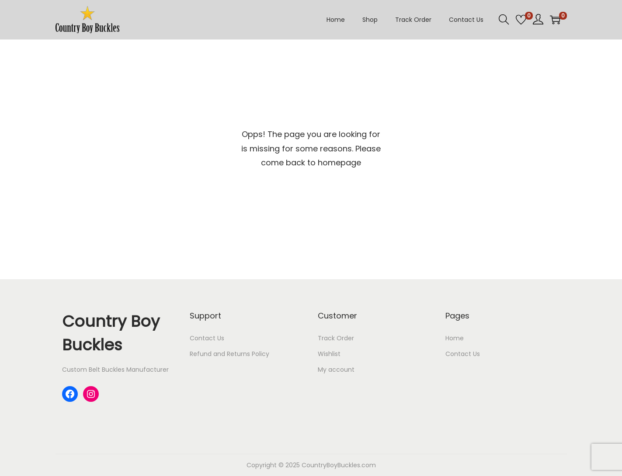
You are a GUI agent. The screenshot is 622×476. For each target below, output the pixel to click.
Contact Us (207, 338)
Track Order (336, 338)
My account (336, 369)
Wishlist (329, 353)
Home (454, 338)
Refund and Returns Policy (229, 353)
